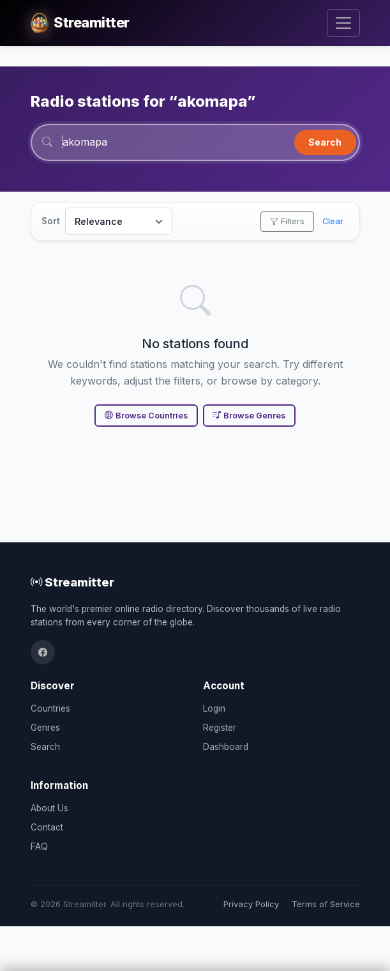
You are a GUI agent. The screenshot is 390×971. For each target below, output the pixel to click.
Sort (50, 221)
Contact (47, 827)
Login (214, 708)
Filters (287, 221)
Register (219, 728)
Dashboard (225, 747)
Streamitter (72, 582)
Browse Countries (146, 415)
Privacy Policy (251, 904)
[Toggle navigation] (343, 23)
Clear (332, 221)
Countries (50, 708)
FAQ (39, 846)
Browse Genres (249, 415)
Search (324, 142)
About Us (49, 808)
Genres (45, 728)
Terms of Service (326, 904)
